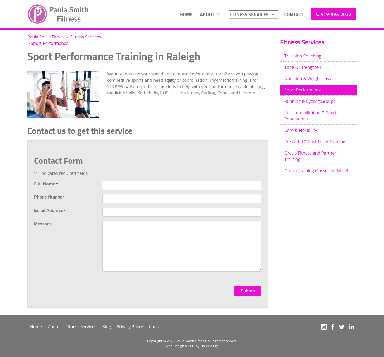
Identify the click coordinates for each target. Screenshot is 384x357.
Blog (106, 327)
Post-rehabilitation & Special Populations (312, 116)
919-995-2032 (336, 14)
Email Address (49, 211)
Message (43, 224)
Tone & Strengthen (302, 67)
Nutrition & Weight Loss (307, 78)
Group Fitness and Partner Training (310, 156)
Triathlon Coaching (302, 56)
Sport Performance (302, 90)
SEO (191, 346)
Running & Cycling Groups (309, 101)
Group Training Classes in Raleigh (317, 170)
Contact (293, 14)
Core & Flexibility (300, 130)
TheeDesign (209, 346)
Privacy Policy (130, 327)
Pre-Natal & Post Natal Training (314, 141)
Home (186, 14)
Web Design (174, 346)
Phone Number (49, 197)
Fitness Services (249, 14)
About (207, 14)
